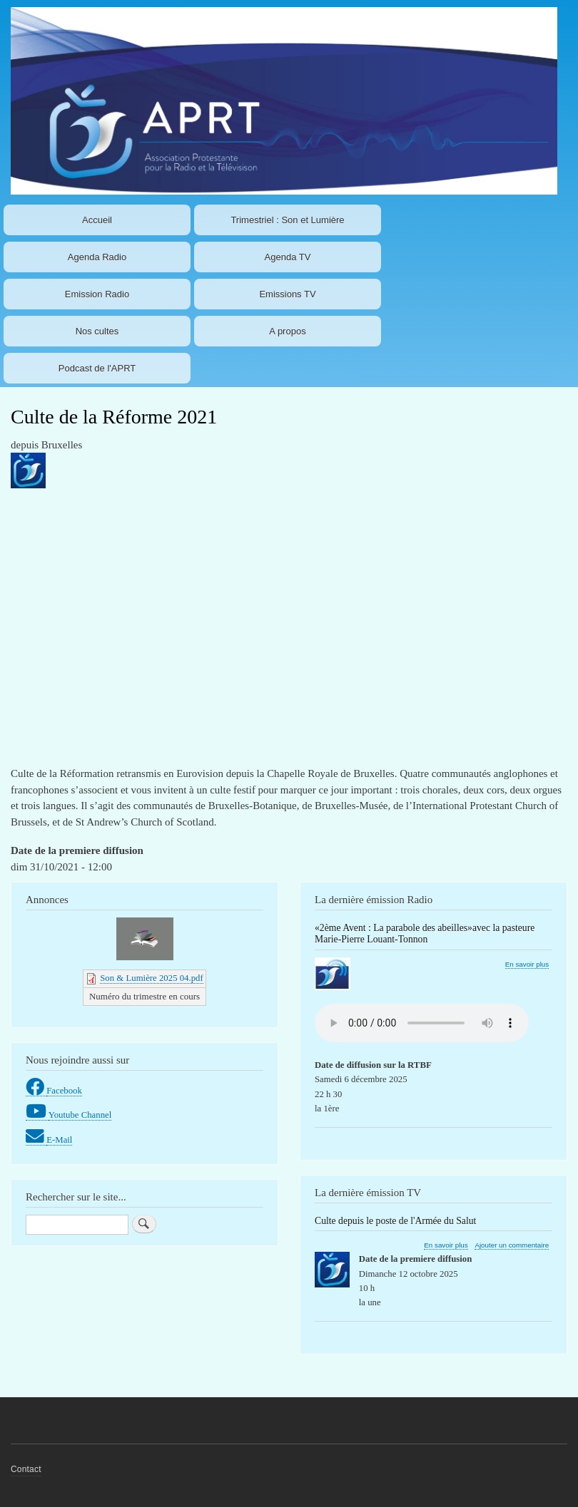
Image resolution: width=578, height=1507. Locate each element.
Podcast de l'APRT (97, 368)
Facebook (64, 1091)
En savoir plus (527, 964)
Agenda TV (288, 257)
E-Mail (59, 1140)
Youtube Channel (80, 1115)
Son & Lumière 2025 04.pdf (151, 978)
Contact (26, 1469)
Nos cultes (97, 331)
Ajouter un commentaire (512, 1245)
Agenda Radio (97, 257)
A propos (287, 331)
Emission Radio (97, 294)
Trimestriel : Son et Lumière (287, 220)
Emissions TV (287, 294)
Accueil (97, 220)
